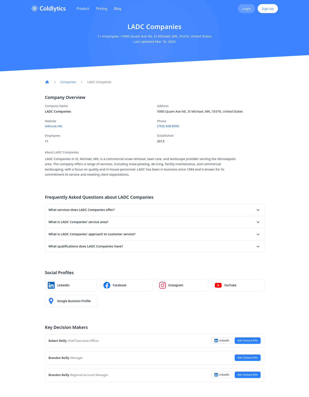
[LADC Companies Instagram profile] (182, 285)
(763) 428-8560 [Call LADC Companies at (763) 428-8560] (168, 126)
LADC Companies (99, 82)
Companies (68, 82)
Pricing (101, 8)
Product (83, 8)
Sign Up (268, 8)
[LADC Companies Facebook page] (127, 285)
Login (246, 8)
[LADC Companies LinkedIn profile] (71, 285)
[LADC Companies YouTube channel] (238, 285)
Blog (117, 8)
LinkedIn (221, 340)
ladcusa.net (53, 126)
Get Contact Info (247, 340)
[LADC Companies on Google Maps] (71, 301)
